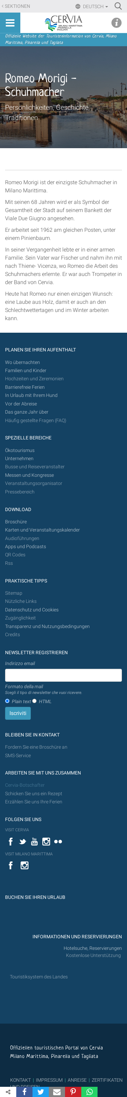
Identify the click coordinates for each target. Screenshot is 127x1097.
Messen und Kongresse (29, 475)
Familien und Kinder (25, 370)
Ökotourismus (20, 450)
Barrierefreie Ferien (25, 387)
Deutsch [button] (95, 6)
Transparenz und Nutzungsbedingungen (47, 626)
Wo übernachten (22, 362)
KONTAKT (20, 1080)
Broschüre (16, 522)
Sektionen (17, 6)
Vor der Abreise (21, 404)
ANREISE (77, 1080)
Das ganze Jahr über (26, 412)
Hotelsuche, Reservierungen (93, 948)
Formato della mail (43, 690)
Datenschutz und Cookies (32, 610)
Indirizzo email (20, 663)
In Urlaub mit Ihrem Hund (31, 395)
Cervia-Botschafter (25, 785)
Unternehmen (19, 459)
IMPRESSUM (49, 1080)
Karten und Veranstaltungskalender (42, 530)
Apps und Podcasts (25, 547)
